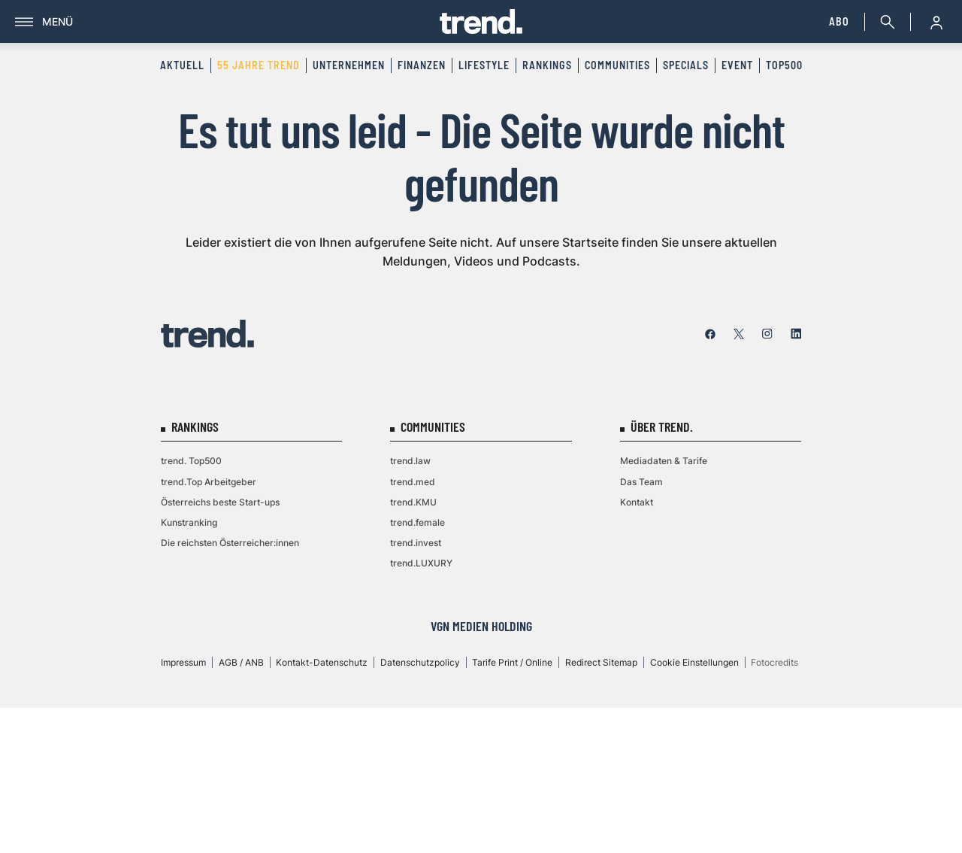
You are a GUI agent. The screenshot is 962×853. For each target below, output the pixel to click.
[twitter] (739, 334)
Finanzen (422, 65)
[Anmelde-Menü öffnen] (936, 21)
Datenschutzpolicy (420, 662)
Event (737, 65)
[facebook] (710, 334)
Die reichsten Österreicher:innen (230, 542)
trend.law (410, 460)
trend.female (417, 522)
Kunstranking (189, 522)
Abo (839, 21)
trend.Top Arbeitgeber (208, 481)
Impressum (183, 662)
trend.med (412, 481)
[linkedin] (796, 334)
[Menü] (227, 22)
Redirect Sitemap (601, 662)
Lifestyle (484, 65)
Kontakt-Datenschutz (322, 662)
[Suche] (884, 22)
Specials (686, 65)
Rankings (547, 65)
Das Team (641, 481)
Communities (617, 65)
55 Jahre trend (258, 65)
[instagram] (767, 334)
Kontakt (636, 502)
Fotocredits (774, 662)
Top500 (784, 65)
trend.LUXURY (421, 563)
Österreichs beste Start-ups (220, 502)
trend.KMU (413, 502)
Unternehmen (349, 65)
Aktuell (182, 65)
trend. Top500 (191, 460)
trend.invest (415, 542)
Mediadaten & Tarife (663, 460)
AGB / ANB (241, 662)
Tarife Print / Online (512, 662)
